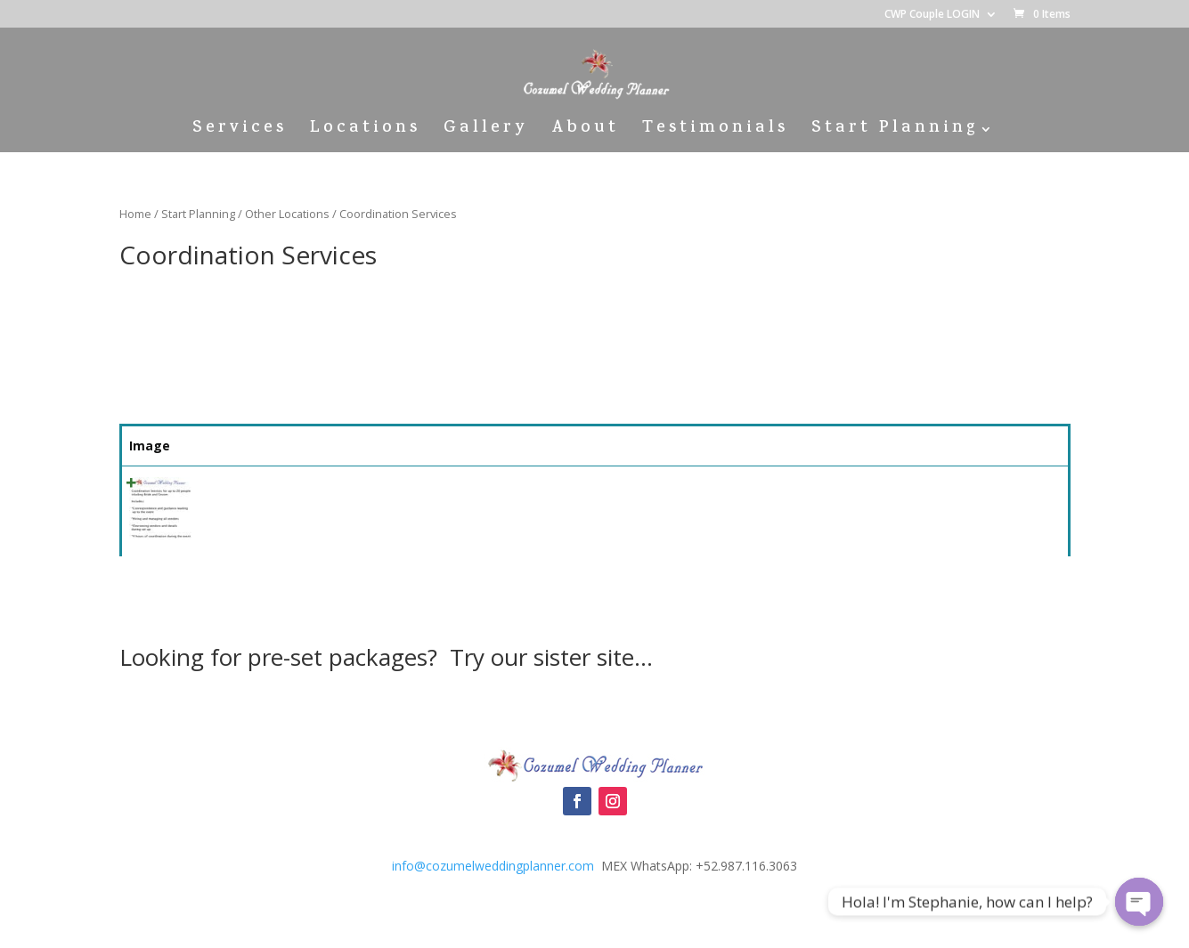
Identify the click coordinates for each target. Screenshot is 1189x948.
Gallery (486, 132)
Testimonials (715, 132)
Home (135, 214)
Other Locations (287, 214)
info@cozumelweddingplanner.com (493, 865)
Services (239, 132)
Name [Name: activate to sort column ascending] (226, 445)
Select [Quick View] (1002, 491)
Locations (365, 132)
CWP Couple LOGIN (932, 15)
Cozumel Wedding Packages (594, 713)
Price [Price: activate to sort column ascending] (891, 445)
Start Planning (894, 132)
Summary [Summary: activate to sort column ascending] (346, 445)
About (585, 132)
